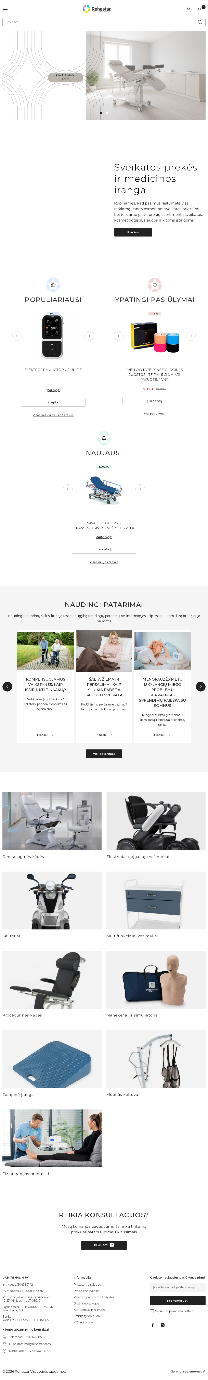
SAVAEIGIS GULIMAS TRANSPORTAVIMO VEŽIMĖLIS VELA (104, 525)
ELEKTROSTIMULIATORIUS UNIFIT (53, 370)
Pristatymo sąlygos (87, 1284)
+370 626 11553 (34, 1337)
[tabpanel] (104, 75)
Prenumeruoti (178, 1300)
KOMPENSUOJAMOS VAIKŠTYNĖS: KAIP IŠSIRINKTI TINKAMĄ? (45, 684)
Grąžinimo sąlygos (86, 1303)
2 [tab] (107, 113)
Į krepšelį (53, 402)
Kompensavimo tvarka (90, 1310)
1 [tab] (101, 113)
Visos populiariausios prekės (53, 415)
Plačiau (133, 232)
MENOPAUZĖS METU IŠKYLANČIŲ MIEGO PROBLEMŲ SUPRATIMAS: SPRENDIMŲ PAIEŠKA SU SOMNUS (162, 692)
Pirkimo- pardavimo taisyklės (94, 1297)
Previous (17, 336)
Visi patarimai (104, 753)
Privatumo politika (86, 1291)
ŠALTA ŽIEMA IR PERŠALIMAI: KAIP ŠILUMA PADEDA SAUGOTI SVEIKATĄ (104, 687)
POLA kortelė (83, 1322)
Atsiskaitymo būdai (87, 1316)
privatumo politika (181, 1311)
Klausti (101, 1245)
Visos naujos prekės (104, 562)
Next (89, 336)
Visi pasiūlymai (155, 413)
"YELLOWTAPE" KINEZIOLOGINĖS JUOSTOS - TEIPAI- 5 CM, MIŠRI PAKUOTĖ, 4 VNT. (155, 374)
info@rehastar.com (37, 1344)
